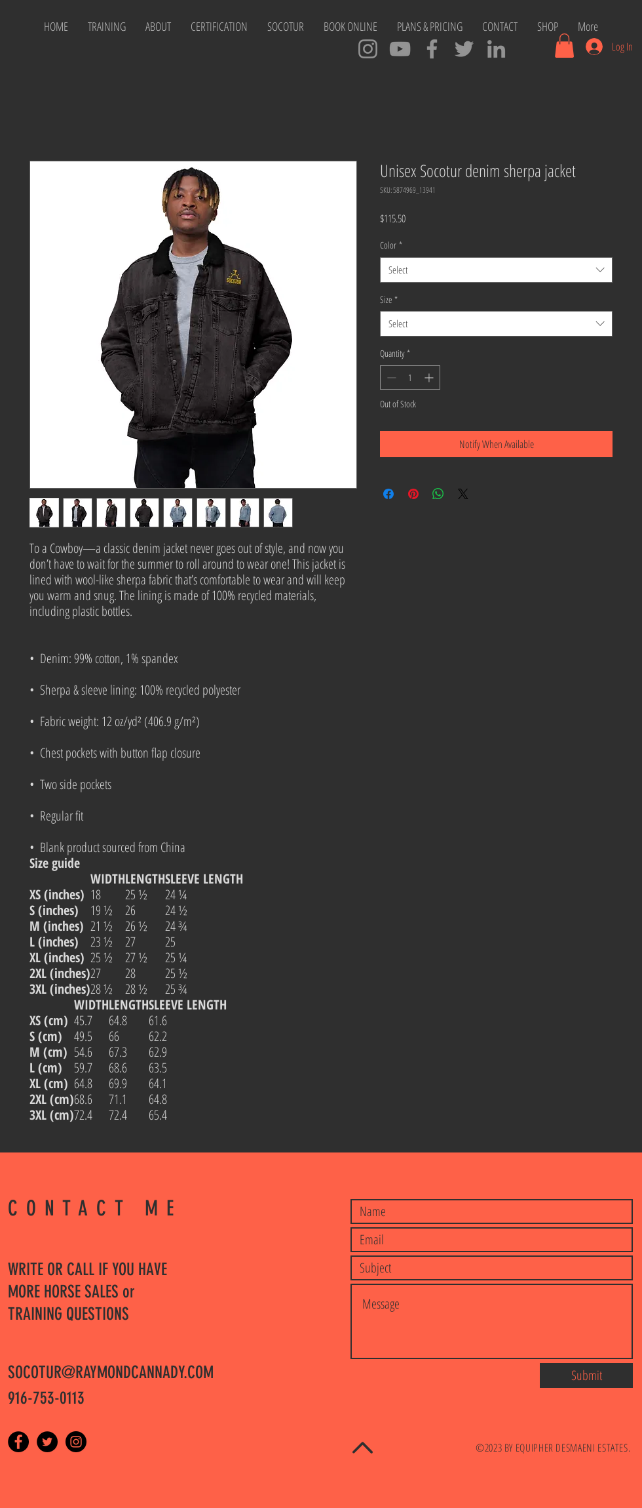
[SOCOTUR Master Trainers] (432, 49)
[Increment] (430, 377)
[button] (564, 45)
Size (389, 299)
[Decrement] (390, 377)
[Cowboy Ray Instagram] (368, 49)
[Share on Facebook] (388, 494)
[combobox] (496, 270)
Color (391, 245)
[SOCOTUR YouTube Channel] (400, 49)
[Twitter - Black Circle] (47, 1441)
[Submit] (586, 1375)
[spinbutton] (410, 377)
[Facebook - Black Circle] (18, 1441)
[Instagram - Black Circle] (76, 1441)
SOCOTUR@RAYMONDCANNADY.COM (111, 1372)
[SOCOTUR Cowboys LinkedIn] (496, 49)
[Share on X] (463, 494)
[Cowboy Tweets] (464, 49)
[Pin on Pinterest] (413, 494)
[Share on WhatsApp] (438, 494)
